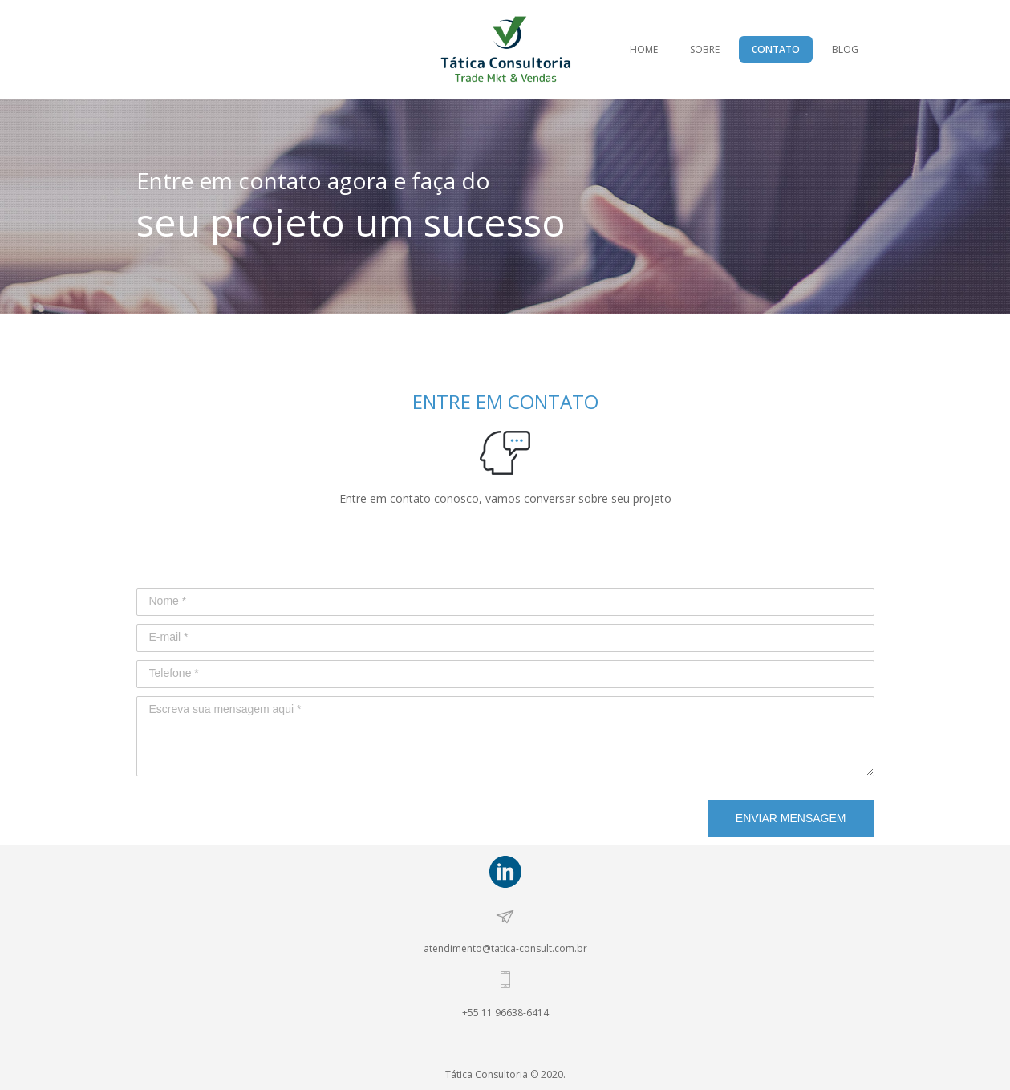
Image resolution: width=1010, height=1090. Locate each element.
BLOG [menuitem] (845, 49)
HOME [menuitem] (644, 49)
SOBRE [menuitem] (705, 49)
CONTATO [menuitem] (776, 49)
